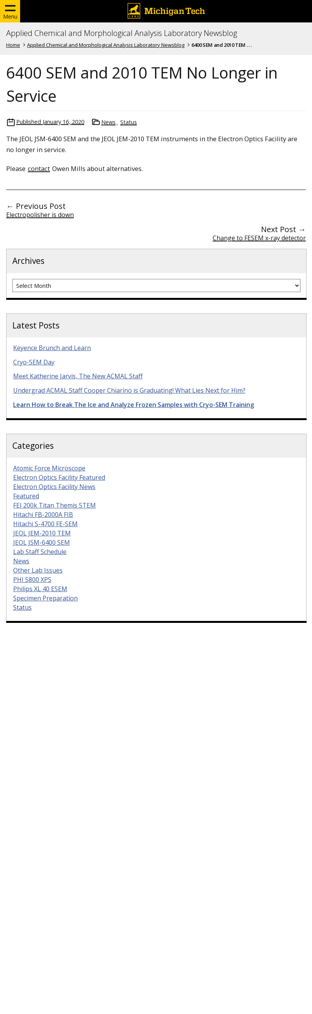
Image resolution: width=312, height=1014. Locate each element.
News (108, 122)
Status (128, 122)
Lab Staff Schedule (39, 551)
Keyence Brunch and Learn (52, 348)
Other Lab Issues (38, 570)
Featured (26, 496)
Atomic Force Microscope (49, 468)
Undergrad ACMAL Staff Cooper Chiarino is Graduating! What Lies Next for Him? (129, 390)
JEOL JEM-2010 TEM (42, 533)
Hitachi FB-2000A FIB (43, 514)
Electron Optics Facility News (54, 486)
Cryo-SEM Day (34, 362)
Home (13, 44)
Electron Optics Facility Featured (59, 477)
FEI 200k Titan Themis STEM (54, 505)
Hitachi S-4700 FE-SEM (45, 524)
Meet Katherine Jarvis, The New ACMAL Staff (78, 376)
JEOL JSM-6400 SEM (41, 542)
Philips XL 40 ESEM (40, 589)
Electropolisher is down (40, 214)
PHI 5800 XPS (32, 579)
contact (39, 168)
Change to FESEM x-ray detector (259, 238)
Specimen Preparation (45, 598)
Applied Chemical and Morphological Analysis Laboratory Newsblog (121, 33)
